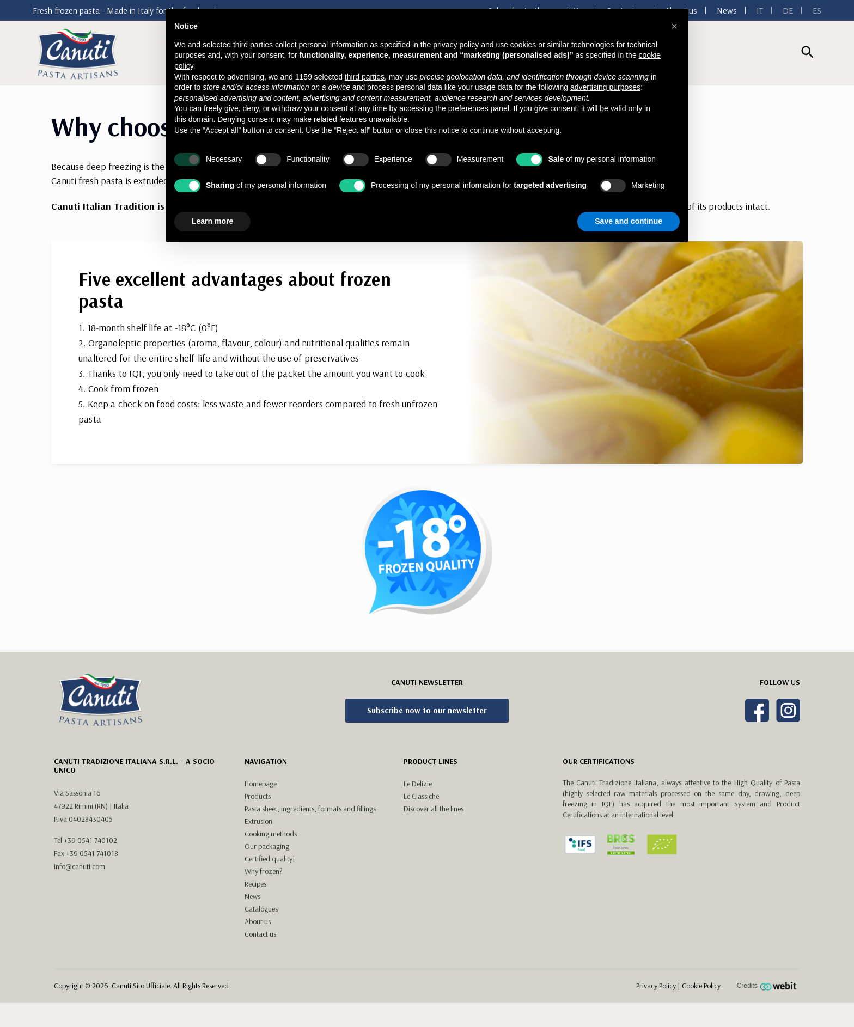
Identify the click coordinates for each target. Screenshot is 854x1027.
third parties (365, 76)
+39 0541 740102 (90, 840)
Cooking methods (271, 834)
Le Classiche (421, 796)
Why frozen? (264, 871)
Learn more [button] (212, 221)
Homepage (261, 783)
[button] (674, 26)
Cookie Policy (701, 986)
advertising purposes (605, 87)
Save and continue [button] (628, 221)
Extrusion (258, 821)
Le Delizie (418, 783)
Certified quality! (270, 859)
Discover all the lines (433, 809)
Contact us (260, 934)
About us (258, 921)
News (727, 10)
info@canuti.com (79, 866)
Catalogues (261, 909)
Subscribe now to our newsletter (427, 710)
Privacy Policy (656, 986)
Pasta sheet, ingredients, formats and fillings (310, 809)
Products (258, 796)
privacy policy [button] (456, 44)
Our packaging (267, 846)
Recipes (255, 884)
